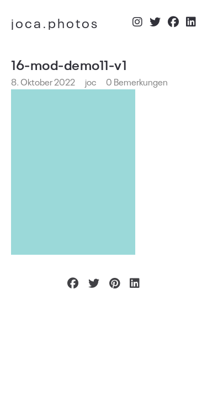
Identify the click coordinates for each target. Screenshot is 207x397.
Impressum (174, 330)
